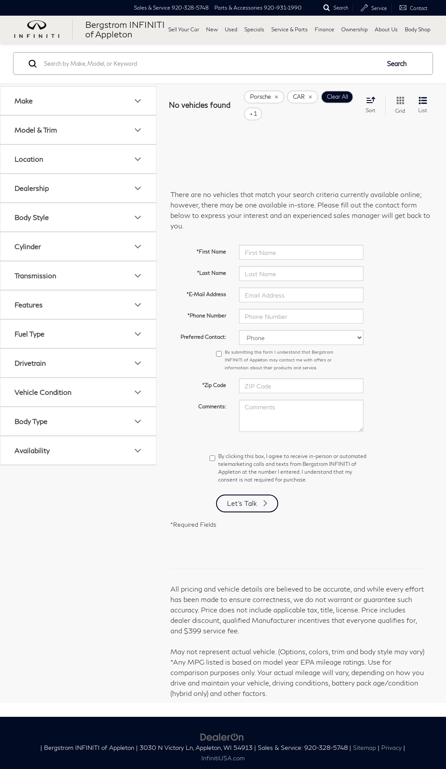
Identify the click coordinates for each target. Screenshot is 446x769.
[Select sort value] (373, 98)
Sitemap (364, 735)
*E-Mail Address (206, 282)
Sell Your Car (183, 29)
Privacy (391, 735)
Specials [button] (254, 29)
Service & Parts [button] (289, 29)
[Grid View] (398, 99)
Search (397, 63)
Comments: (212, 394)
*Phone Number (206, 303)
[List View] (423, 99)
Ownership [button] (354, 29)
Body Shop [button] (417, 29)
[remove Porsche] (264, 99)
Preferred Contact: (203, 324)
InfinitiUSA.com (223, 745)
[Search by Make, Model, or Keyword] (210, 63)
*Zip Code (214, 373)
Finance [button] (324, 29)
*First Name (211, 239)
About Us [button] (386, 29)
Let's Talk (242, 491)
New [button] (212, 29)
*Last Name (211, 260)
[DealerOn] (222, 723)
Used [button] (231, 29)
